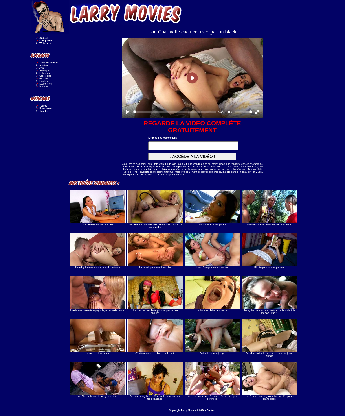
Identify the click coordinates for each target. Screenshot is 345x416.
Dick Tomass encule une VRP (97, 208)
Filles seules (46, 108)
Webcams (45, 43)
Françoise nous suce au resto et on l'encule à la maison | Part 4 (269, 295)
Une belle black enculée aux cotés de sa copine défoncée (212, 381)
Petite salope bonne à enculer (154, 251)
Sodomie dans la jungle (212, 337)
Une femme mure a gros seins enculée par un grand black (269, 381)
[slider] (174, 112)
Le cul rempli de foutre (97, 337)
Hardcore (44, 81)
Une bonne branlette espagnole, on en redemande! (97, 294)
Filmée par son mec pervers (269, 251)
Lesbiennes (45, 83)
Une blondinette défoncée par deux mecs (269, 208)
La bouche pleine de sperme (212, 294)
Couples (43, 111)
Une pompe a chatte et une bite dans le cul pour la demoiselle (154, 209)
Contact (211, 410)
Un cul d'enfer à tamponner (212, 208)
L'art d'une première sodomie (212, 251)
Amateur (44, 65)
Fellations (44, 73)
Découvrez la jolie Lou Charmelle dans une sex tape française (154, 381)
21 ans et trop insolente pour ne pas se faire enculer (154, 295)
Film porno (45, 40)
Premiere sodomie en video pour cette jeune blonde (269, 338)
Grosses (43, 78)
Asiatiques (45, 70)
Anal (41, 68)
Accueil (43, 38)
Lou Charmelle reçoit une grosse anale (97, 380)
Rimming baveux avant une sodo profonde (97, 251)
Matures (43, 86)
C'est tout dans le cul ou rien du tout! (154, 337)
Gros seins (45, 75)
